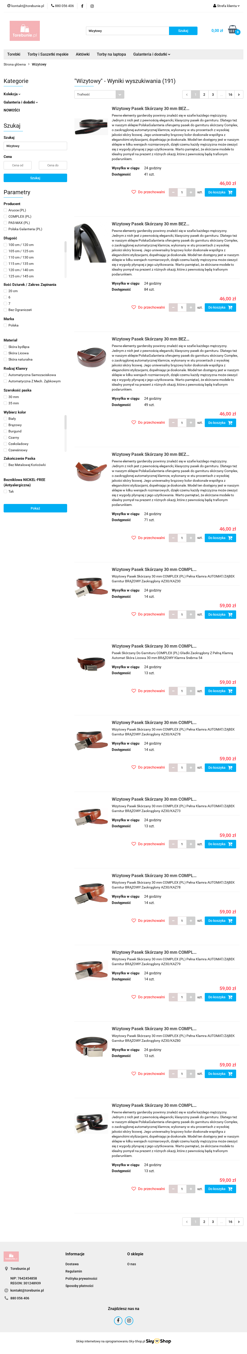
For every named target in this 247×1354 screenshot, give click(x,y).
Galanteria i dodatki (151, 54)
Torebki (13, 54)
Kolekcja (12, 94)
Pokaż (35, 508)
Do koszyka (220, 192)
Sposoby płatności (79, 1286)
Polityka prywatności (81, 1278)
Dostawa (72, 1264)
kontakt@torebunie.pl (27, 1290)
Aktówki (83, 54)
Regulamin (73, 1271)
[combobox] (99, 94)
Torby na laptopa (111, 54)
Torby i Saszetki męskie (48, 54)
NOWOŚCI (12, 110)
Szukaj (35, 178)
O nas (131, 1264)
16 (230, 94)
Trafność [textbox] (83, 94)
